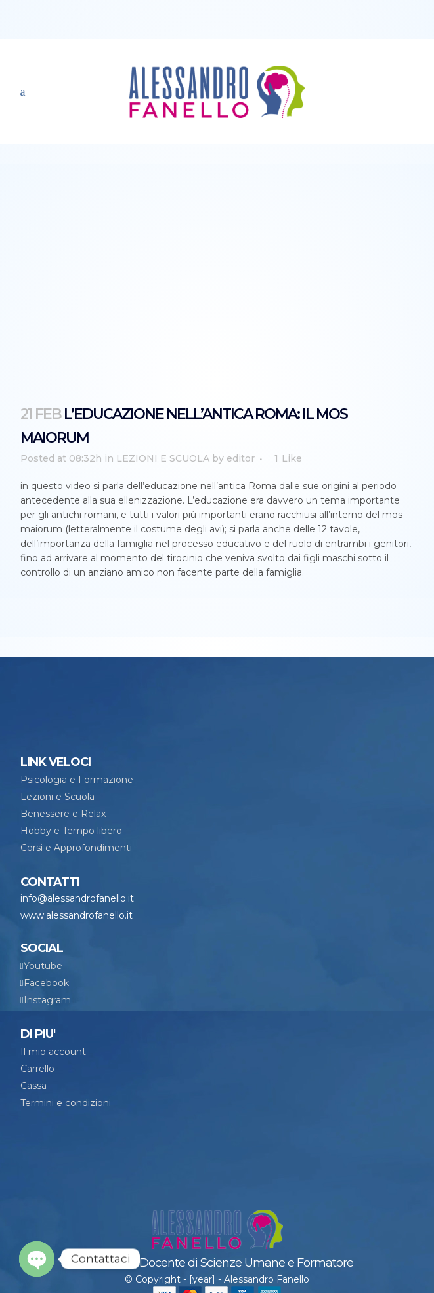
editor (241, 458)
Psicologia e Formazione (76, 780)
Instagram (47, 1000)
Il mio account (53, 1052)
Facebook (46, 983)
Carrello (37, 1069)
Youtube (43, 966)
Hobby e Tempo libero (71, 831)
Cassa (33, 1086)
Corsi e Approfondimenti (76, 848)
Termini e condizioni (65, 1103)
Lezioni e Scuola (57, 797)
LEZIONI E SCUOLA (162, 458)
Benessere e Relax (63, 814)
